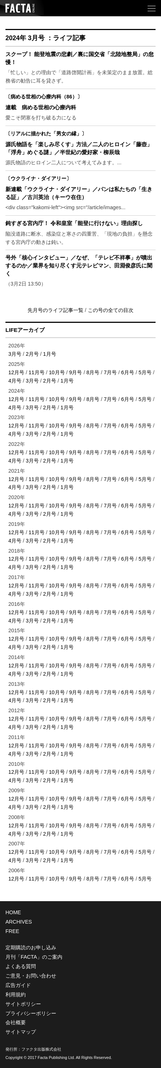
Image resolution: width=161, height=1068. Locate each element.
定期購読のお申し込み (30, 947)
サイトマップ (20, 1032)
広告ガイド (18, 985)
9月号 (75, 372)
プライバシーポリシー (30, 1013)
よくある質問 (20, 966)
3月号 (14, 354)
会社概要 (15, 1022)
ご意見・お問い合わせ (30, 976)
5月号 (145, 372)
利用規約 (15, 994)
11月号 (37, 372)
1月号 (49, 354)
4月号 (14, 381)
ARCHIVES (18, 922)
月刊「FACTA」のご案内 (33, 957)
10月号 (57, 372)
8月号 (92, 372)
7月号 (110, 372)
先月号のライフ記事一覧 (56, 310)
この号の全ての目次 (110, 310)
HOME (13, 912)
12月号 (16, 372)
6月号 (127, 372)
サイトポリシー (23, 1004)
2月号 (32, 354)
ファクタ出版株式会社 (41, 1049)
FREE (12, 931)
